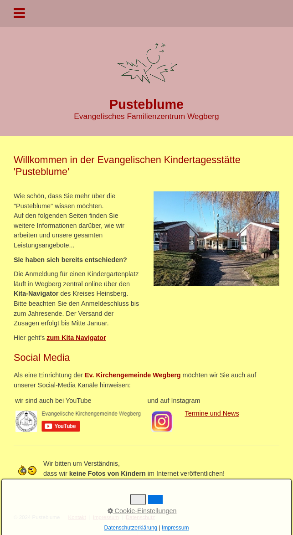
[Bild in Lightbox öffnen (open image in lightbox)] (217, 238)
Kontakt (77, 517)
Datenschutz (140, 517)
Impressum (106, 517)
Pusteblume (146, 104)
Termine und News (212, 413)
